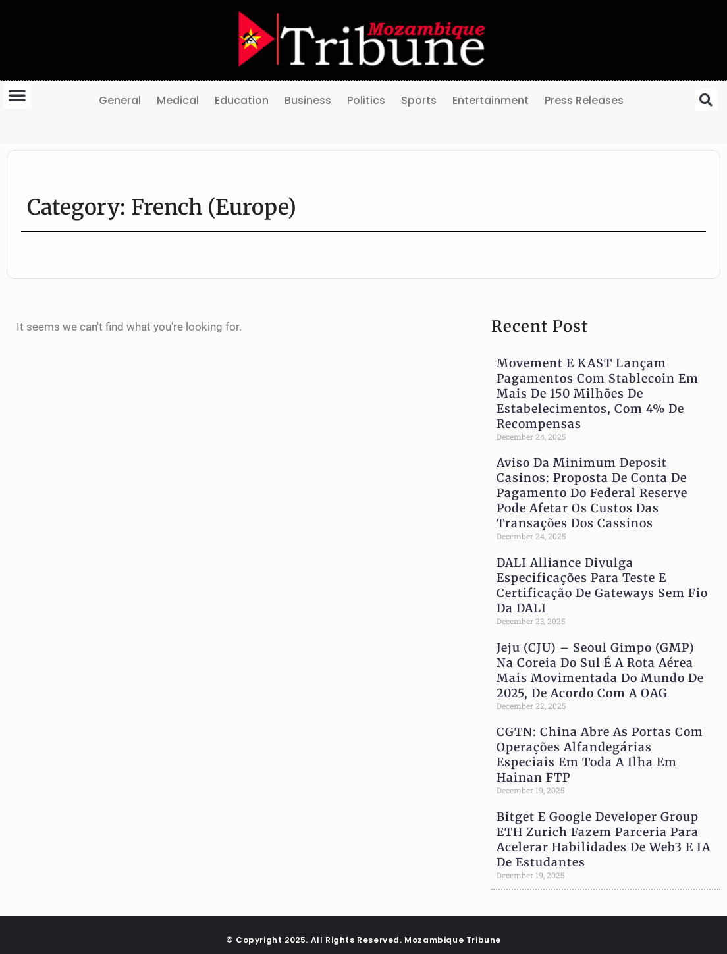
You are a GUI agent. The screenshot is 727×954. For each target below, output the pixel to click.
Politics (366, 100)
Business (307, 100)
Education (242, 100)
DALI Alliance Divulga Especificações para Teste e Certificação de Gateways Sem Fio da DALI (602, 586)
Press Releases (584, 100)
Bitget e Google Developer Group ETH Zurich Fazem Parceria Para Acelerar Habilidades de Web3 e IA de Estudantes (604, 840)
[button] (17, 95)
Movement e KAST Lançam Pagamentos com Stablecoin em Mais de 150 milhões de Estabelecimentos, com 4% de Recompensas (598, 393)
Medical (178, 100)
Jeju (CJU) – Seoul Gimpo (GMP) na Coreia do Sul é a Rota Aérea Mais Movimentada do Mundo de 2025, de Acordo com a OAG (600, 671)
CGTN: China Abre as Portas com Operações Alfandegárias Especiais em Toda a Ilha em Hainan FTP (600, 755)
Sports (419, 100)
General (120, 100)
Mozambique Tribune (452, 939)
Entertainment (490, 100)
